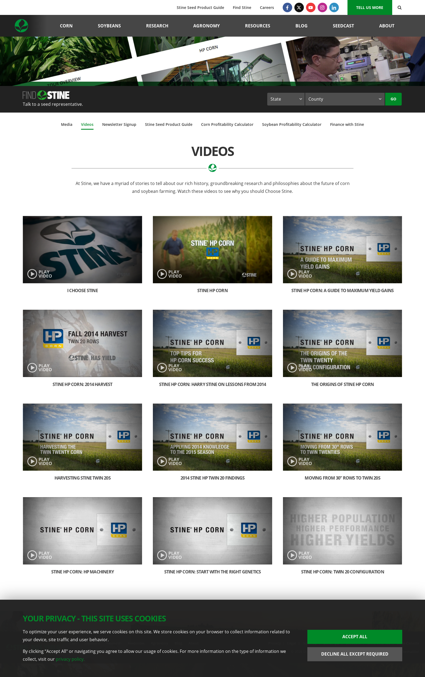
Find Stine (242, 7)
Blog (301, 26)
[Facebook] (287, 7)
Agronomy (206, 26)
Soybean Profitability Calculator (291, 124)
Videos (87, 124)
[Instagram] (322, 7)
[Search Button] (399, 7)
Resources (257, 26)
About (386, 26)
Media (66, 124)
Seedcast (343, 26)
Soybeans (109, 26)
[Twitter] (299, 7)
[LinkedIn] (334, 7)
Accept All (354, 637)
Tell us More (369, 7)
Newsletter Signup (119, 124)
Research (157, 26)
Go (393, 98)
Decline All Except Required (354, 654)
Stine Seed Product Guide (200, 7)
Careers (267, 7)
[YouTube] (310, 7)
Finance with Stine (347, 124)
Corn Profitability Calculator (227, 124)
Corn (66, 26)
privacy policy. (70, 659)
